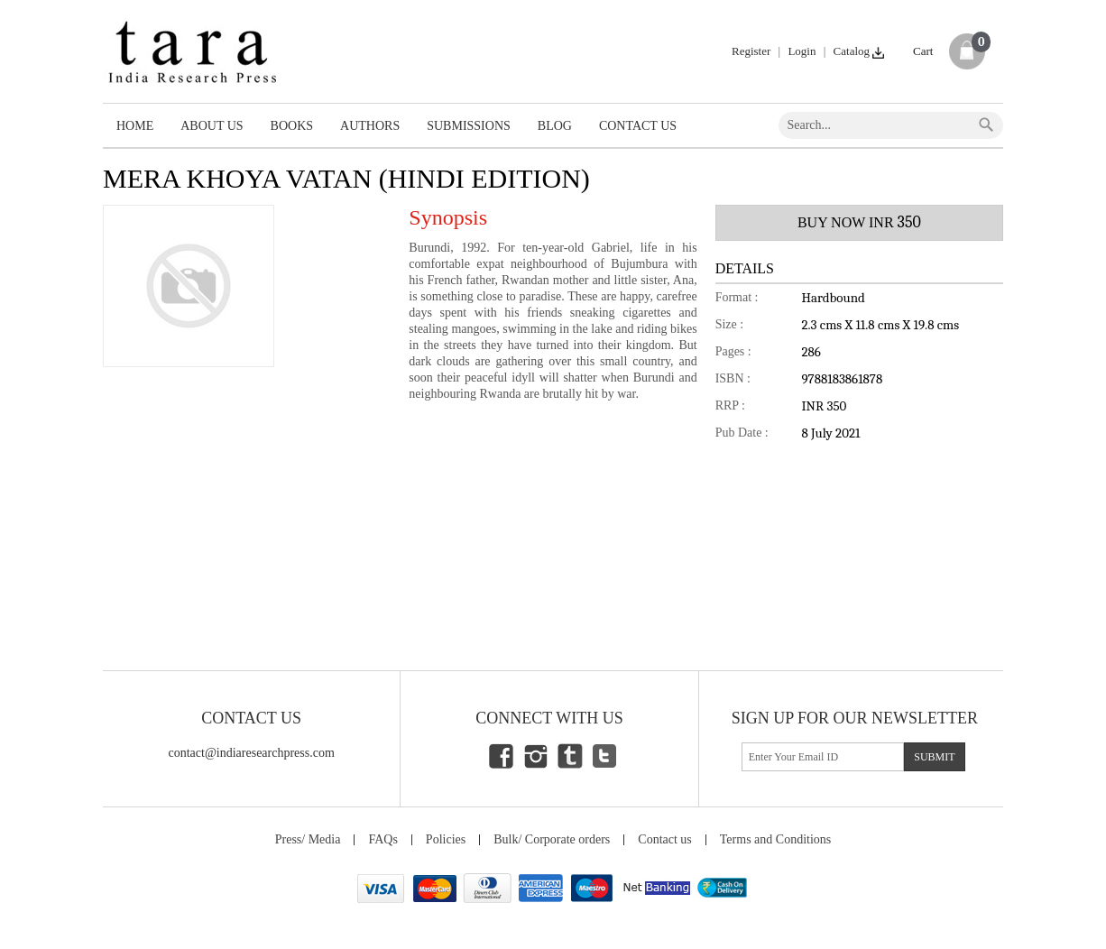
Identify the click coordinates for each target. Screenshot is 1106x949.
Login (802, 51)
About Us (211, 126)
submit (934, 757)
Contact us (665, 839)
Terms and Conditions (775, 839)
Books (292, 126)
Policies (445, 839)
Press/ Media (308, 839)
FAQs (382, 839)
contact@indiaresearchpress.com (252, 753)
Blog (555, 126)
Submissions (469, 126)
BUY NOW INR (859, 222)
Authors (370, 126)
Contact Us (638, 126)
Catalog (860, 51)
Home (134, 126)
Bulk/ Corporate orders (551, 839)
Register (751, 51)
